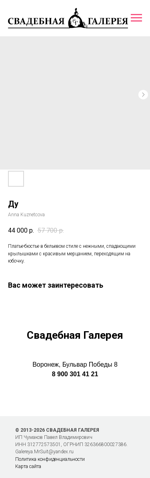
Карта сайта (28, 466)
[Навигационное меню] (136, 18)
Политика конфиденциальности (50, 459)
